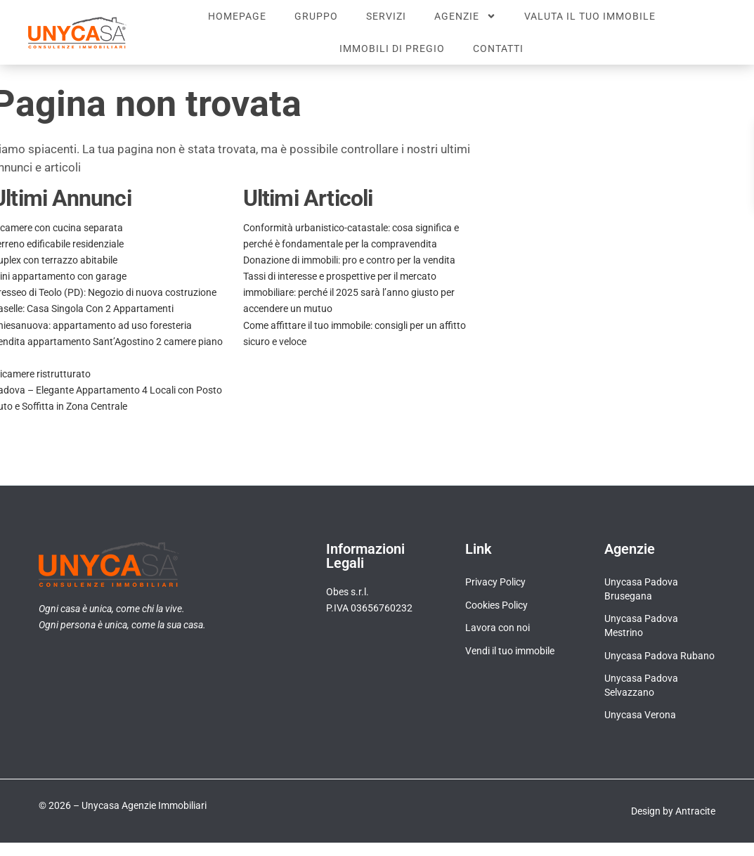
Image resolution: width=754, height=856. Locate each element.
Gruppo (316, 16)
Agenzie (465, 16)
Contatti (498, 48)
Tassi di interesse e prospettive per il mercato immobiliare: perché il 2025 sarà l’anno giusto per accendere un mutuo (349, 292)
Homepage (237, 16)
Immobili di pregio (392, 48)
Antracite (695, 811)
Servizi (386, 16)
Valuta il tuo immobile (590, 16)
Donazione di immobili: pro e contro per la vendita (349, 260)
